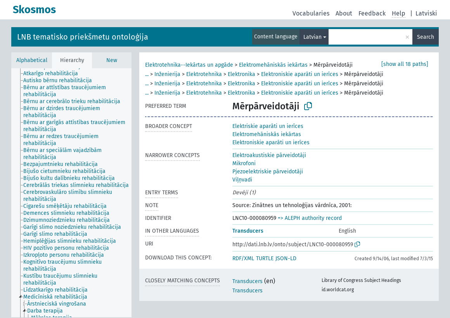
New (111, 60)
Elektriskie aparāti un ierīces (267, 126)
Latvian (312, 37)
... (147, 74)
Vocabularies (310, 13)
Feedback (372, 13)
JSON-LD (285, 258)
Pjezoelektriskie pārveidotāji (267, 171)
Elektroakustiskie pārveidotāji (269, 155)
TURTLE (264, 258)
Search (425, 37)
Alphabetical (31, 60)
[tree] (71, 192)
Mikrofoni (244, 163)
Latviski (426, 13)
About (344, 13)
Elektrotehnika (204, 74)
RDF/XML (243, 258)
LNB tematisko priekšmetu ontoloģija (82, 36)
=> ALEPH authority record (310, 218)
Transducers (247, 231)
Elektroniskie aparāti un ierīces (299, 74)
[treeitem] (54, 73)
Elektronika (241, 74)
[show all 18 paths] (404, 64)
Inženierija (167, 74)
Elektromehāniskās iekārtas (273, 65)
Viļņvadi (242, 179)
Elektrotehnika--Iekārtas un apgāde (189, 65)
